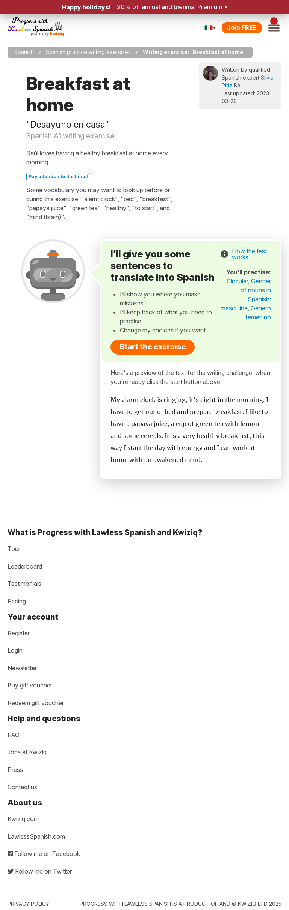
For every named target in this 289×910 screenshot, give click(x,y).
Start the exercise (152, 346)
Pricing (17, 601)
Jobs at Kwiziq (27, 752)
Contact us (22, 787)
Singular (237, 281)
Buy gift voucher (30, 685)
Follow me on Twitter (40, 871)
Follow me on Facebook (44, 853)
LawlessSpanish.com (36, 836)
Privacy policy (28, 904)
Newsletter (22, 668)
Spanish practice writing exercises (88, 52)
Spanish (24, 52)
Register (19, 633)
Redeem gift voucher (36, 703)
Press (15, 769)
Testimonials (24, 583)
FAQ (14, 735)
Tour (14, 548)
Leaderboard (25, 566)
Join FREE (242, 27)
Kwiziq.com (23, 819)
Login (15, 650)
